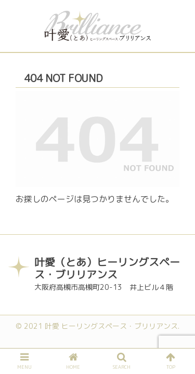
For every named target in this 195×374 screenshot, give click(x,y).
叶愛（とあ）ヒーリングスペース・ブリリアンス (107, 268)
